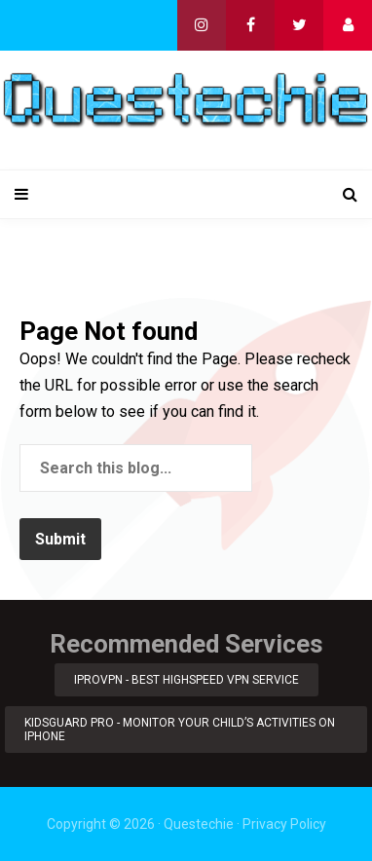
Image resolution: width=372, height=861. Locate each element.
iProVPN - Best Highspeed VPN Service (186, 680)
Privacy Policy (284, 824)
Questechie (199, 824)
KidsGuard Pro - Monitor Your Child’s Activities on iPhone (179, 729)
